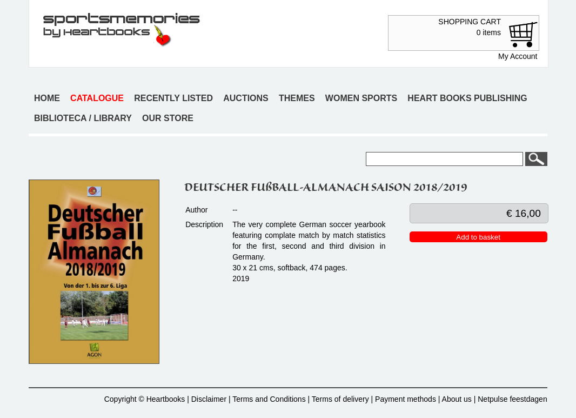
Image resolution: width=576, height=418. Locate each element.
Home (47, 98)
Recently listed (173, 98)
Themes (297, 98)
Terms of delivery (340, 399)
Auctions (246, 98)
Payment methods (405, 399)
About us (457, 399)
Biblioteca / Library (83, 118)
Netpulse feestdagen (512, 399)
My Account (517, 56)
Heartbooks (165, 399)
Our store (167, 118)
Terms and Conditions (268, 399)
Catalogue (97, 98)
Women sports (361, 98)
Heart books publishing (467, 98)
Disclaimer (208, 399)
